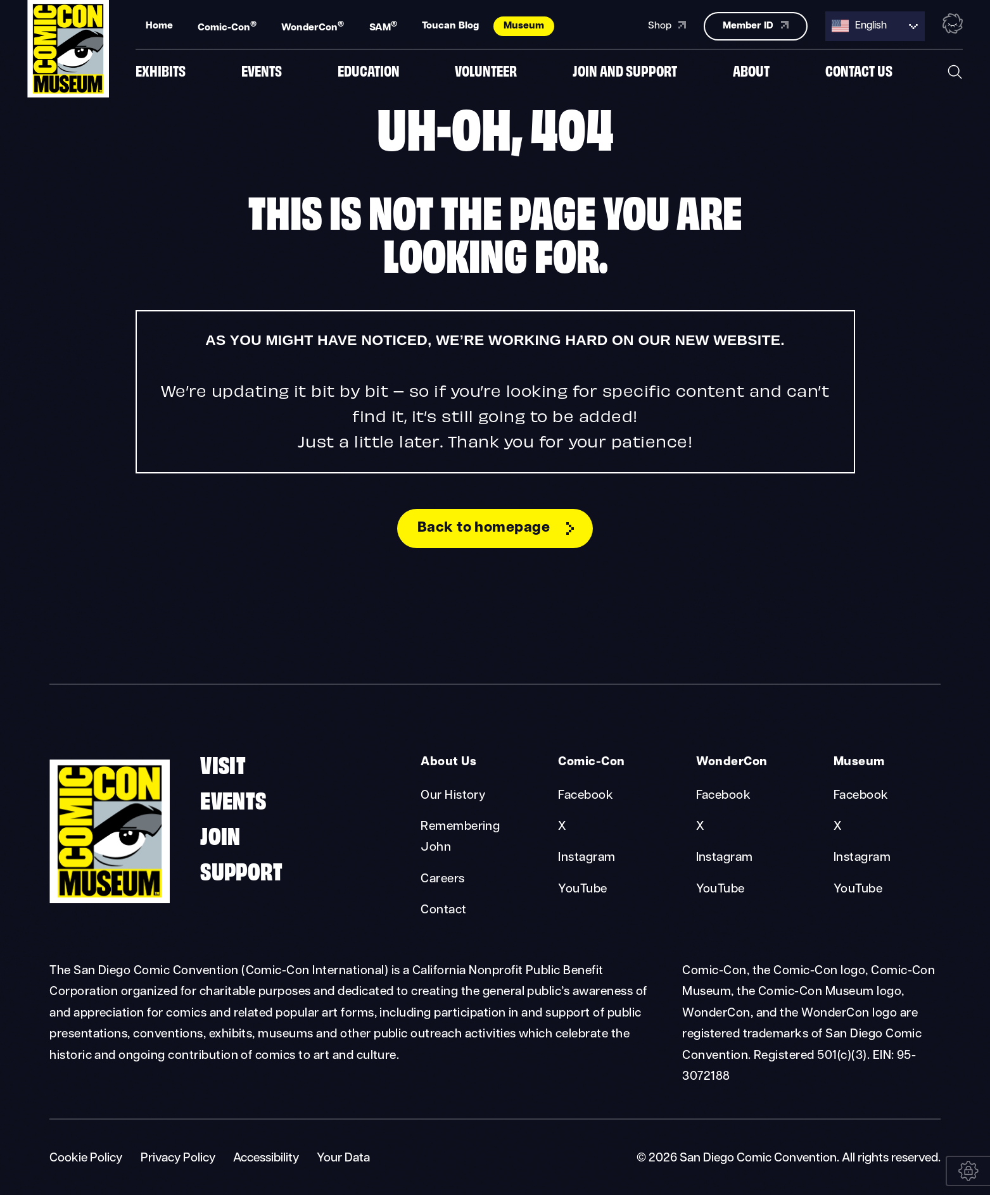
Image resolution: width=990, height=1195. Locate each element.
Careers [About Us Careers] (442, 879)
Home (159, 25)
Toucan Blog (450, 25)
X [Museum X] (838, 827)
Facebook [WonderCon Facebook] (723, 796)
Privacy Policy (178, 1159)
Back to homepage (483, 528)
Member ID (755, 24)
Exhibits (161, 71)
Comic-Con (227, 25)
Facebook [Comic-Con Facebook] (585, 796)
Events (261, 71)
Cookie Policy (85, 1159)
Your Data (343, 1159)
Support (241, 869)
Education (369, 71)
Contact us (858, 71)
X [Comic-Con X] (562, 827)
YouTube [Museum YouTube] (858, 890)
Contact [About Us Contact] (443, 910)
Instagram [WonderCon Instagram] (724, 858)
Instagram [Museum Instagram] (862, 858)
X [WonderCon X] (700, 827)
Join (220, 834)
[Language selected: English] (875, 25)
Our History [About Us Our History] (453, 796)
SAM (383, 25)
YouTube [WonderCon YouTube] (720, 890)
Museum (524, 25)
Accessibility (266, 1159)
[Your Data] (968, 1171)
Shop (667, 24)
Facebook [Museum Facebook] (861, 796)
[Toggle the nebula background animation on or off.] (952, 24)
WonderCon (312, 25)
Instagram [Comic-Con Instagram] (586, 858)
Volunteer (486, 71)
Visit (223, 763)
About (751, 71)
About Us (448, 762)
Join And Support (625, 71)
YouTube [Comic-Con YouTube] (582, 890)
